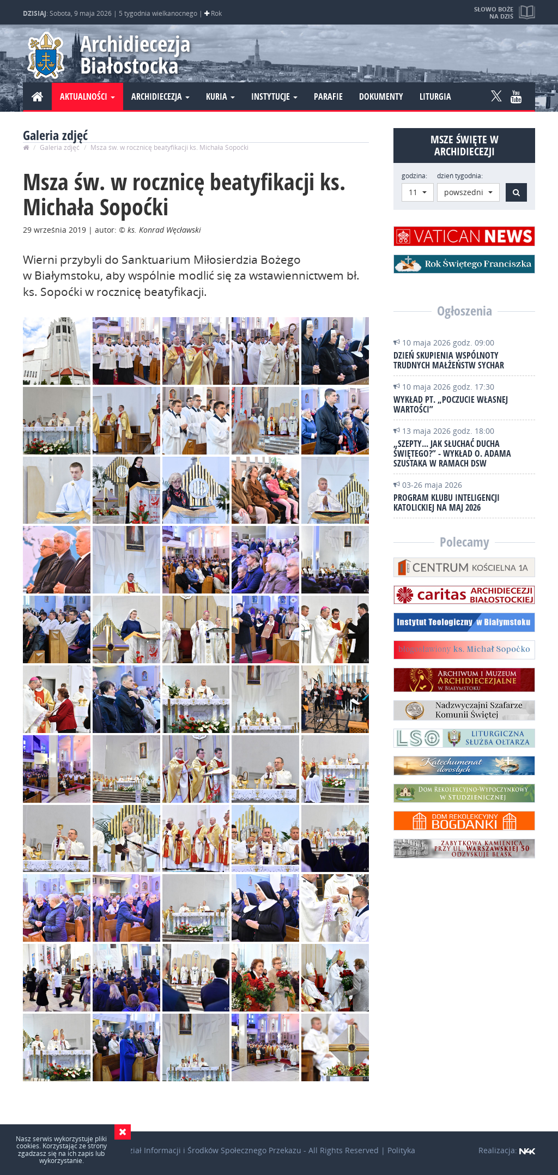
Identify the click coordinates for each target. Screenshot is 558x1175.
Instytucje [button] (274, 96)
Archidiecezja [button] (160, 96)
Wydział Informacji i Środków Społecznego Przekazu (207, 1150)
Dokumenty (381, 96)
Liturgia (435, 96)
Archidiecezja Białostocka (135, 54)
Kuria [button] (220, 96)
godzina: (414, 175)
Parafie (328, 96)
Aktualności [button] (87, 96)
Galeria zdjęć (60, 147)
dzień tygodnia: (460, 175)
